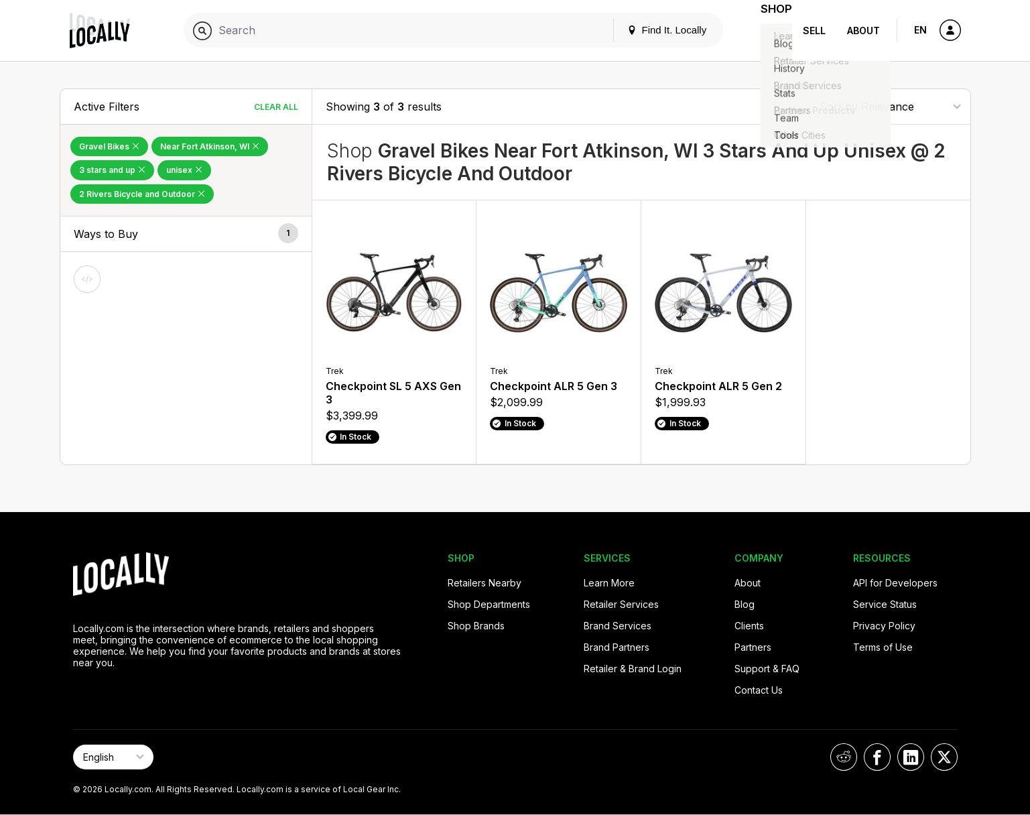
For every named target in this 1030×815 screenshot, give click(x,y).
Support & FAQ (766, 668)
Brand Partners (616, 647)
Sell (814, 30)
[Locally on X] (944, 757)
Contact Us (758, 690)
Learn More (609, 582)
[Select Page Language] (113, 757)
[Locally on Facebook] (877, 757)
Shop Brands (476, 625)
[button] (186, 234)
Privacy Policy (884, 625)
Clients (749, 625)
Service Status (885, 604)
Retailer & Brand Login (633, 668)
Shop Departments (489, 604)
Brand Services (617, 625)
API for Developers (895, 582)
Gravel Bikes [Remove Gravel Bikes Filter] (109, 146)
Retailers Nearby (484, 582)
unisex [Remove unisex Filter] (184, 170)
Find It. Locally (650, 30)
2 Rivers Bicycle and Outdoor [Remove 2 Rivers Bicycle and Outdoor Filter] (142, 194)
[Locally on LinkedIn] (910, 757)
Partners (752, 647)
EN (920, 30)
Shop (768, 30)
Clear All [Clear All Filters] (276, 107)
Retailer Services (621, 604)
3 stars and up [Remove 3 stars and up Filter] (112, 170)
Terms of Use (883, 647)
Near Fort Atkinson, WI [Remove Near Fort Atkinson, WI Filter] (209, 146)
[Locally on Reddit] (843, 757)
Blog (744, 604)
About (863, 30)
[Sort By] (890, 106)
